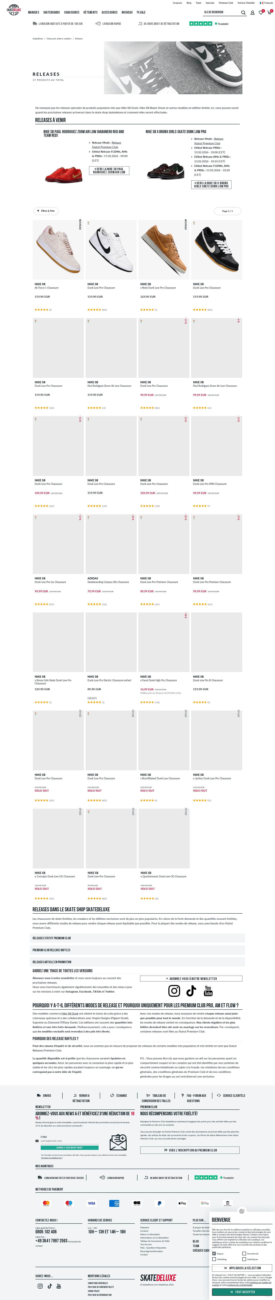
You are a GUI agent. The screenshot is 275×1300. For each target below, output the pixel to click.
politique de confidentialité (239, 1285)
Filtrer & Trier (45, 211)
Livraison (144, 1231)
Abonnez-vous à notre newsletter (191, 979)
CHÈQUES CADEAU (203, 1251)
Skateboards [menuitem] (51, 12)
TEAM (196, 1246)
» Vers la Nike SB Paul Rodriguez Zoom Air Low (109, 171)
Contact (144, 1254)
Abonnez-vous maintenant (69, 1148)
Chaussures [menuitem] (71, 12)
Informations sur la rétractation (154, 1237)
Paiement (144, 1227)
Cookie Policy (94, 1291)
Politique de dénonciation (100, 1295)
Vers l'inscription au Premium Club (190, 1150)
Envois (44, 1096)
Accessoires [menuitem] (110, 12)
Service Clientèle (231, 1096)
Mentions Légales (99, 1276)
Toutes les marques (201, 1234)
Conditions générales (98, 1283)
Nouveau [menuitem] (127, 12)
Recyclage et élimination (151, 1251)
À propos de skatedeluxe (204, 1227)
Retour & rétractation (150, 1234)
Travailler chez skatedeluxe (205, 1231)
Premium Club (148, 1107)
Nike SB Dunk (69, 1013)
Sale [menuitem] (141, 12)
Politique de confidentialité (101, 1287)
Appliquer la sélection (242, 1268)
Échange (118, 1096)
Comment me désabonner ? (52, 1158)
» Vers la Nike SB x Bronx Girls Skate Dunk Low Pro (211, 185)
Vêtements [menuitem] (90, 12)
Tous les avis (146, 1244)
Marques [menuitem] (33, 12)
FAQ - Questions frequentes (153, 1247)
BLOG (196, 1241)
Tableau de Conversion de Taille (154, 1241)
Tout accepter (242, 1292)
